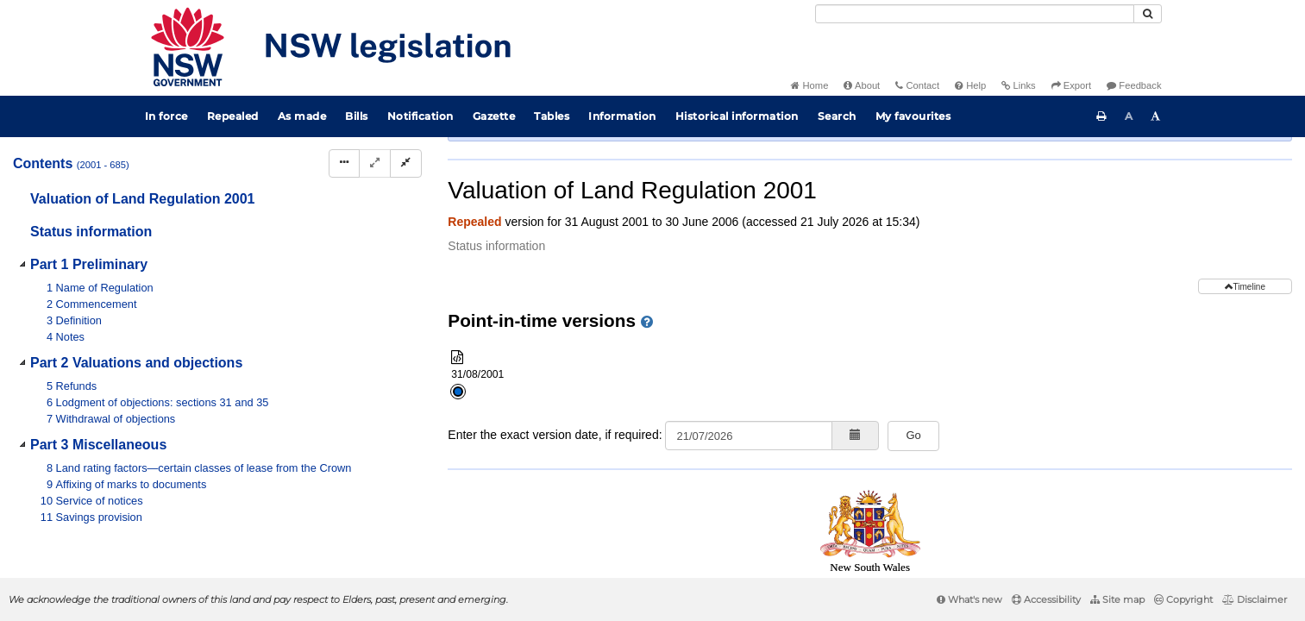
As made (302, 116)
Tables (551, 116)
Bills (356, 116)
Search (837, 116)
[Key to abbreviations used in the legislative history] (1079, 197)
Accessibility (1046, 599)
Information (622, 116)
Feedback (1134, 85)
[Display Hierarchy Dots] (344, 163)
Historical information (737, 116)
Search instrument (1024, 167)
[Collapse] (406, 163)
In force (166, 116)
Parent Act (653, 167)
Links (1018, 85)
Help (970, 85)
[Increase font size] (1155, 116)
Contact (917, 85)
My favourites (913, 116)
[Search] (974, 13)
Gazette (494, 116)
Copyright (1183, 599)
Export (1071, 85)
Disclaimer (1254, 599)
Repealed (233, 116)
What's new (969, 599)
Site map (1117, 599)
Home (809, 85)
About (862, 85)
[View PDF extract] (1143, 197)
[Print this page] (1101, 116)
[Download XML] (1175, 197)
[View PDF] (1111, 197)
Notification (420, 116)
